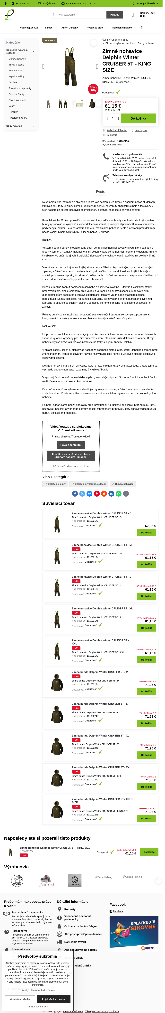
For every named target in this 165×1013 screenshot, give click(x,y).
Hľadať (114, 14)
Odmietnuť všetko (20, 999)
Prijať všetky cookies (53, 999)
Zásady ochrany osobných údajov (38, 990)
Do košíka (138, 118)
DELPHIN (117, 144)
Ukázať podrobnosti (38, 1006)
